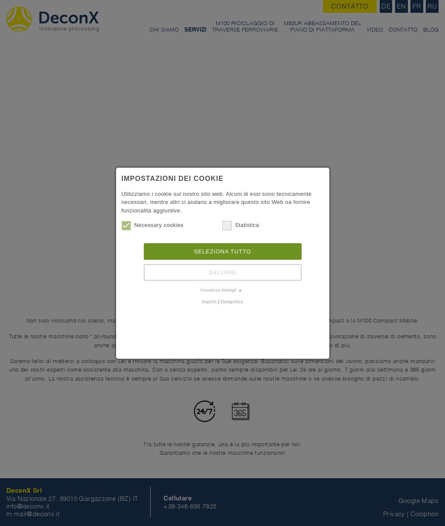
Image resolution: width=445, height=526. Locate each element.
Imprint (209, 301)
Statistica (240, 225)
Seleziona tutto (222, 251)
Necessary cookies (153, 225)
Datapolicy (232, 301)
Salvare (222, 272)
